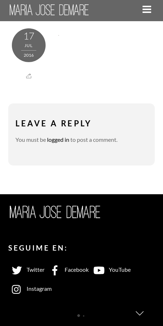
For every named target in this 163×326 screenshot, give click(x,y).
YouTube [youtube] (110, 269)
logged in (58, 139)
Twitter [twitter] (26, 269)
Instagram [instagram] (30, 288)
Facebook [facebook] (67, 269)
